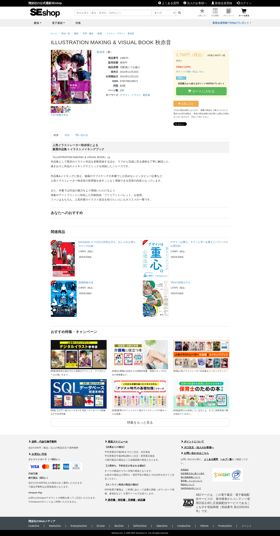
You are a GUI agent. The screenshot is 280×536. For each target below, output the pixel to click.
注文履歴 (215, 13)
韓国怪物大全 (85, 282)
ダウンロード (228, 13)
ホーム (54, 33)
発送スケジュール (116, 441)
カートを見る (244, 13)
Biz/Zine (119, 525)
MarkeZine (55, 525)
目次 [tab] (67, 135)
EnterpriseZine (79, 525)
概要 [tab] (56, 135)
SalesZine (162, 525)
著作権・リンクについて (191, 481)
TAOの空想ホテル (180, 282)
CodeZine (33, 525)
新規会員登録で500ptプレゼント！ (232, 22)
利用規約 (185, 470)
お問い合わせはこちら (195, 453)
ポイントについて (192, 441)
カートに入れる (201, 91)
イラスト (136, 95)
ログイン (244, 3)
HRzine (204, 525)
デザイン (125, 95)
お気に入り (202, 13)
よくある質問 (168, 3)
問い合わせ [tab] (82, 135)
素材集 (146, 95)
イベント (247, 525)
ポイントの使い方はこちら (190, 71)
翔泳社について (187, 484)
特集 (78, 22)
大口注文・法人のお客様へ (197, 447)
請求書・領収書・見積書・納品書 (125, 499)
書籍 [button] (36, 22)
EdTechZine (140, 525)
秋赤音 (101, 51)
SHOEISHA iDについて (191, 488)
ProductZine (225, 525)
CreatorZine (184, 525)
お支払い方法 (37, 454)
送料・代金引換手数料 (42, 441)
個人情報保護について (190, 477)
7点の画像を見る (59, 115)
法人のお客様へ (195, 3)
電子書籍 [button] (57, 22)
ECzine (101, 525)
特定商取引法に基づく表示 (192, 473)
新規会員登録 (221, 3)
